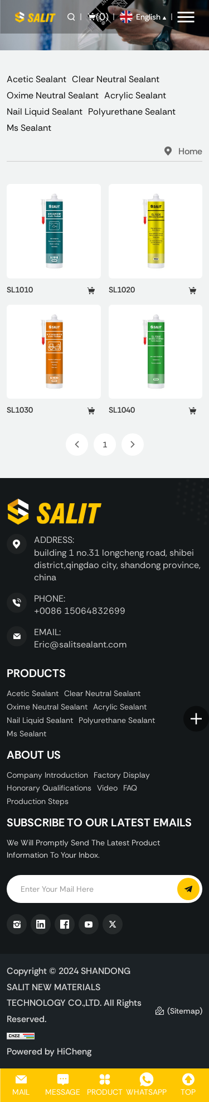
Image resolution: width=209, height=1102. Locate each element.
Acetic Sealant (36, 79)
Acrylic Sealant (135, 95)
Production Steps (38, 801)
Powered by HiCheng (49, 1051)
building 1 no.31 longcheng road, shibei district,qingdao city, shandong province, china (117, 565)
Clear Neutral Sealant (115, 79)
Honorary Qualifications (49, 788)
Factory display (122, 775)
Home (190, 151)
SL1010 (20, 290)
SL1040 (122, 410)
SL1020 (122, 290)
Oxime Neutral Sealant (53, 95)
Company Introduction (47, 775)
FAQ (130, 788)
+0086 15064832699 (79, 611)
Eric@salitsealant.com (80, 644)
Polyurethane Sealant (132, 111)
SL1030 (20, 410)
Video (107, 788)
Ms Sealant (29, 128)
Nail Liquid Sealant (44, 111)
